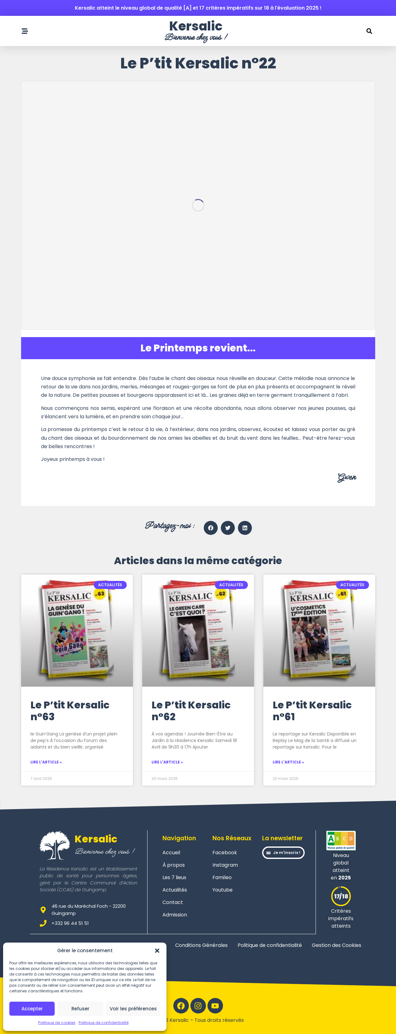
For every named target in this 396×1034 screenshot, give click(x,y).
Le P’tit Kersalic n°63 (70, 711)
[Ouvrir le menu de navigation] (25, 31)
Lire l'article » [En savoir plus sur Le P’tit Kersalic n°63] (46, 762)
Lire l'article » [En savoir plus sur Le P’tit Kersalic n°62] (167, 762)
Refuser (80, 1008)
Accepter (32, 1008)
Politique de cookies (56, 1022)
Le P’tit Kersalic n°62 (191, 711)
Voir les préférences (133, 1008)
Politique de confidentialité (104, 1022)
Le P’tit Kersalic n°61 (312, 711)
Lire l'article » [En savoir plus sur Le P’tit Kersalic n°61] (288, 762)
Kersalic (195, 26)
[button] (157, 951)
